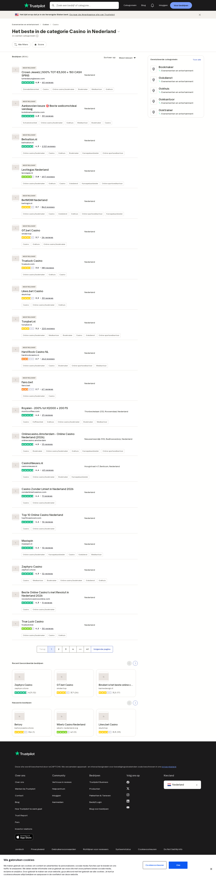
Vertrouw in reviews (62, 782)
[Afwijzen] (200, 14)
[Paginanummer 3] (65, 649)
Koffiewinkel (38, 422)
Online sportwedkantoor (113, 153)
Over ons (19, 782)
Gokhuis (109, 89)
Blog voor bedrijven (99, 809)
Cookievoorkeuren (147, 849)
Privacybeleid (37, 849)
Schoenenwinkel (30, 123)
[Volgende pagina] (102, 649)
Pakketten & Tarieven (100, 795)
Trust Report (21, 815)
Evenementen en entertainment (25, 24)
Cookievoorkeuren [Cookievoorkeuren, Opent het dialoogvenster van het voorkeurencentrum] (155, 865)
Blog (17, 802)
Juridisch (19, 849)
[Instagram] (128, 794)
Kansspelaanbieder (90, 153)
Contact (19, 795)
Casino (46, 89)
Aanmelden (57, 802)
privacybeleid (169, 766)
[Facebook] (128, 782)
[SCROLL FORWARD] (135, 663)
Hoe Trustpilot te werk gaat (28, 809)
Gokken (46, 24)
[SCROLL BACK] (129, 663)
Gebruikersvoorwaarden (64, 849)
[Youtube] (128, 807)
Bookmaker (83, 89)
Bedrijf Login (95, 802)
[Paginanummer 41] (87, 649)
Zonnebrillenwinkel (31, 89)
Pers (17, 822)
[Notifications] (152, 5)
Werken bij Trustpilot (25, 789)
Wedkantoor (97, 89)
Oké (178, 865)
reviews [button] (48, 82)
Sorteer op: (110, 57)
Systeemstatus (123, 849)
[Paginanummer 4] (72, 649)
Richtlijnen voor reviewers (95, 849)
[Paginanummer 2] (58, 649)
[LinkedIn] (128, 800)
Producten (94, 789)
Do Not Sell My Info (173, 849)
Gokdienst (73, 183)
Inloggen (56, 795)
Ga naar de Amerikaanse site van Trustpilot (92, 14)
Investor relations (23, 829)
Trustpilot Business (98, 782)
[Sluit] (211, 869)
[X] (128, 788)
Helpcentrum (58, 789)
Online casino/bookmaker (63, 89)
